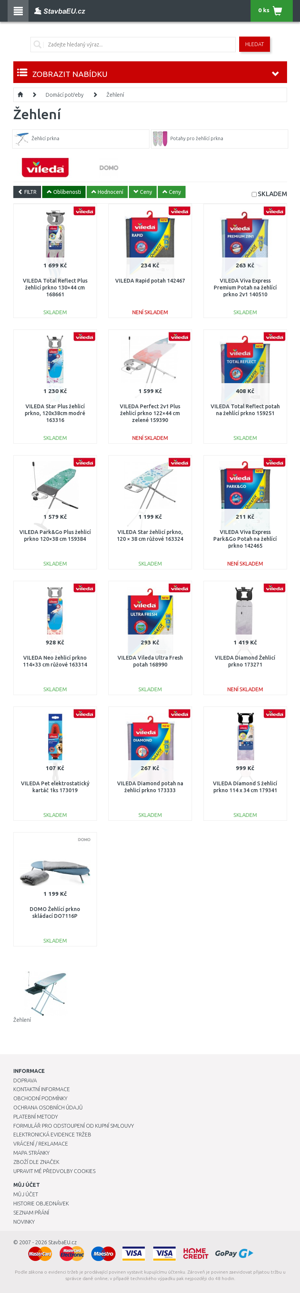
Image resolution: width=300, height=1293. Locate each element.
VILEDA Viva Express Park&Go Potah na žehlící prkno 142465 (245, 539)
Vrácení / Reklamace (40, 1144)
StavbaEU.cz (62, 1242)
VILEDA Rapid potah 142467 (150, 281)
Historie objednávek (41, 1203)
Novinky (24, 1222)
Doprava (25, 1080)
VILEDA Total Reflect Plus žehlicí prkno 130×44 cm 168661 (55, 287)
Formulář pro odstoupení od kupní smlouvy (73, 1126)
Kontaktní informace (41, 1089)
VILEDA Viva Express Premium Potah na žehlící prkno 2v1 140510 (245, 287)
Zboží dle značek (36, 1162)
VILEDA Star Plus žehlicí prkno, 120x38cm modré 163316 (55, 413)
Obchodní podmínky (40, 1098)
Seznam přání (31, 1213)
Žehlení (115, 95)
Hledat (254, 44)
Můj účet (25, 1194)
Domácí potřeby (65, 95)
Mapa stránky (31, 1153)
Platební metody (35, 1117)
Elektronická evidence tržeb (52, 1135)
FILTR (27, 192)
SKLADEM (272, 193)
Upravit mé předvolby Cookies (54, 1171)
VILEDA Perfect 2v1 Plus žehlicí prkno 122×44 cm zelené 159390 (150, 413)
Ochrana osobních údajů (48, 1107)
